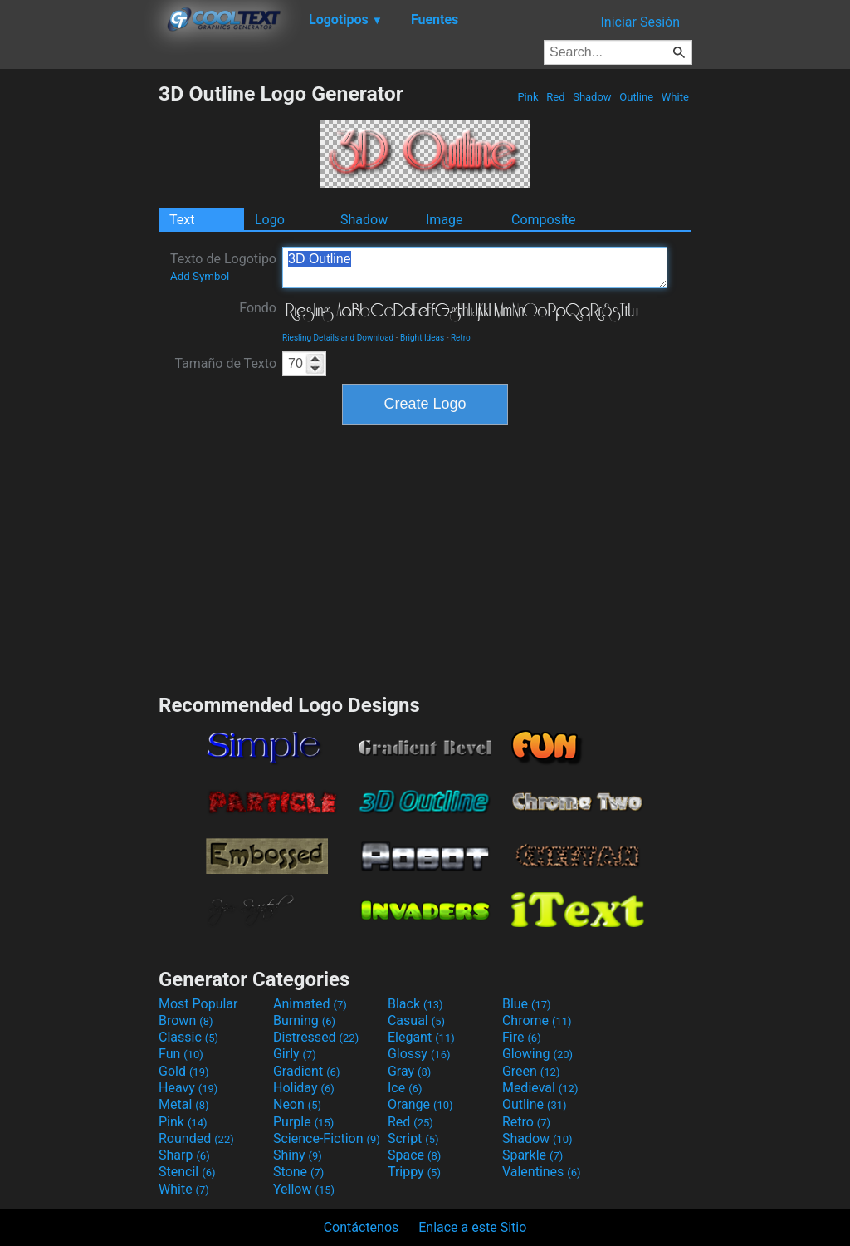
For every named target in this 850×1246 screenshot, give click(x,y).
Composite (543, 220)
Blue (526, 1004)
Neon (297, 1104)
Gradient (306, 1071)
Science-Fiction (326, 1138)
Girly (294, 1054)
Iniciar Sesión (640, 22)
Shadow (592, 97)
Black (415, 1004)
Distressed (316, 1037)
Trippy (414, 1172)
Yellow (304, 1189)
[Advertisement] (78, 330)
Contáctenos (361, 1227)
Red (556, 97)
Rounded (196, 1138)
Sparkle (532, 1155)
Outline (636, 97)
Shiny (297, 1155)
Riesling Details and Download (337, 337)
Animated (310, 1004)
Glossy (419, 1054)
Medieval (540, 1088)
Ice (405, 1088)
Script (413, 1138)
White (675, 97)
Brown (185, 1020)
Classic (188, 1037)
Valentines (541, 1172)
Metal (184, 1104)
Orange (420, 1104)
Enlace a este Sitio (472, 1227)
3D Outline (474, 267)
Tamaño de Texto (225, 363)
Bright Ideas (422, 337)
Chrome (537, 1020)
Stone (298, 1172)
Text (181, 220)
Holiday (304, 1088)
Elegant (421, 1037)
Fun (181, 1054)
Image (444, 220)
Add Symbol (199, 276)
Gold (184, 1071)
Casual (416, 1020)
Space (414, 1155)
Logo (270, 220)
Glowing (537, 1054)
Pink (528, 97)
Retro (461, 337)
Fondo (257, 308)
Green (531, 1071)
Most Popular (198, 1004)
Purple (303, 1122)
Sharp (184, 1155)
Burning (304, 1020)
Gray (409, 1071)
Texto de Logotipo (223, 266)
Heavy (188, 1088)
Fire (521, 1037)
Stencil (187, 1172)
